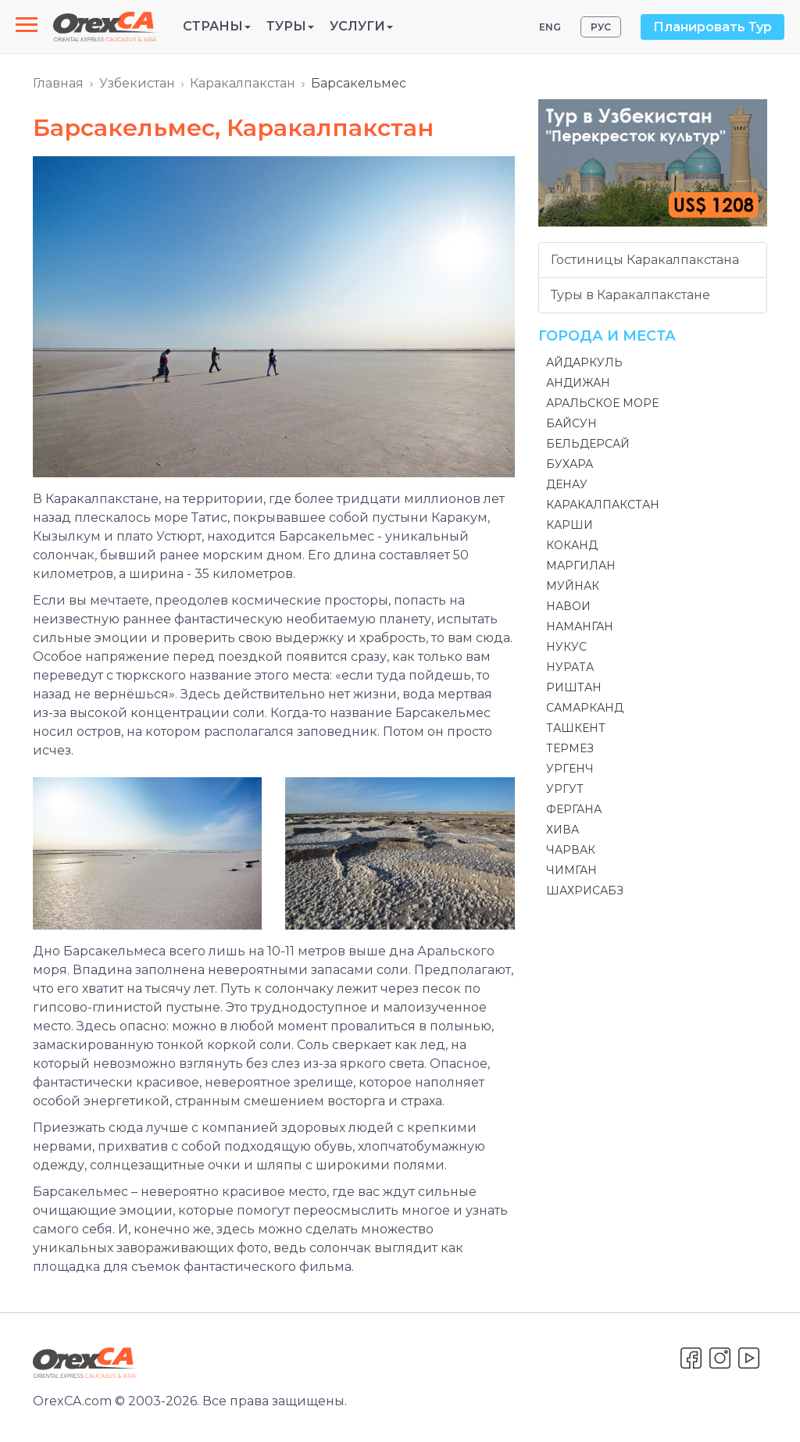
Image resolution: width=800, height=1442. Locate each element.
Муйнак (572, 586)
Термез (570, 748)
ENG (550, 27)
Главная (58, 83)
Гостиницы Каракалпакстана (645, 259)
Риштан (574, 687)
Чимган (571, 870)
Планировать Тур (712, 27)
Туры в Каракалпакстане (630, 294)
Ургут (565, 789)
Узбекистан (137, 83)
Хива (562, 830)
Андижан (578, 383)
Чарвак (570, 850)
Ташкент (575, 728)
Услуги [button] (361, 26)
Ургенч (570, 769)
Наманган (579, 626)
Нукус (566, 647)
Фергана (574, 809)
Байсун (571, 423)
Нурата (570, 667)
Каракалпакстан (242, 83)
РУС (601, 27)
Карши (569, 525)
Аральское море (602, 403)
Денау (567, 484)
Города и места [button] (607, 335)
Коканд (572, 545)
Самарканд (584, 708)
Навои (568, 606)
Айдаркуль (584, 362)
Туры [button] (290, 26)
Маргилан (581, 566)
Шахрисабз (584, 890)
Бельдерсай (588, 444)
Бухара (569, 464)
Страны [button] (217, 26)
